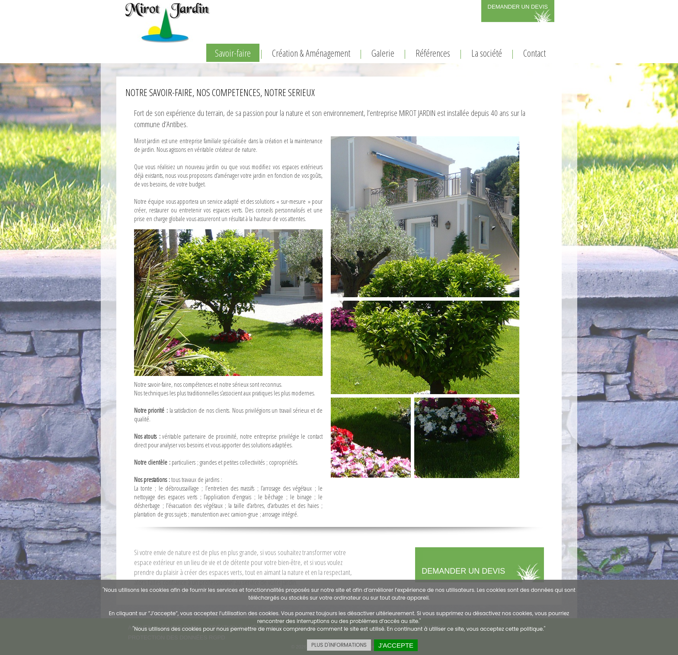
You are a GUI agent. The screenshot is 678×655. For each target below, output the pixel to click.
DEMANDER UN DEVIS (518, 6)
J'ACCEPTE (395, 645)
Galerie (382, 52)
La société (486, 52)
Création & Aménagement (311, 52)
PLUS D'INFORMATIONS (339, 645)
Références (433, 52)
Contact (534, 52)
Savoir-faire (233, 52)
